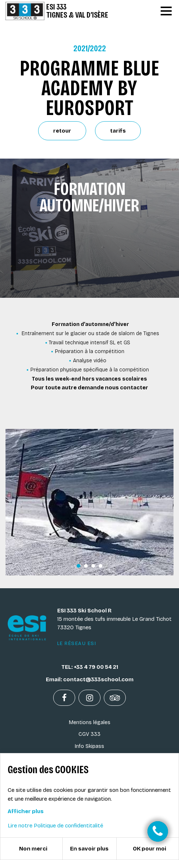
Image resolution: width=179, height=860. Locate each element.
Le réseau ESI (76, 643)
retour (62, 130)
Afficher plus (26, 811)
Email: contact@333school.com (90, 679)
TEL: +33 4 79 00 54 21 (89, 667)
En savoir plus (89, 848)
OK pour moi (149, 848)
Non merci (33, 848)
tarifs (118, 130)
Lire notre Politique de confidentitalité (55, 825)
